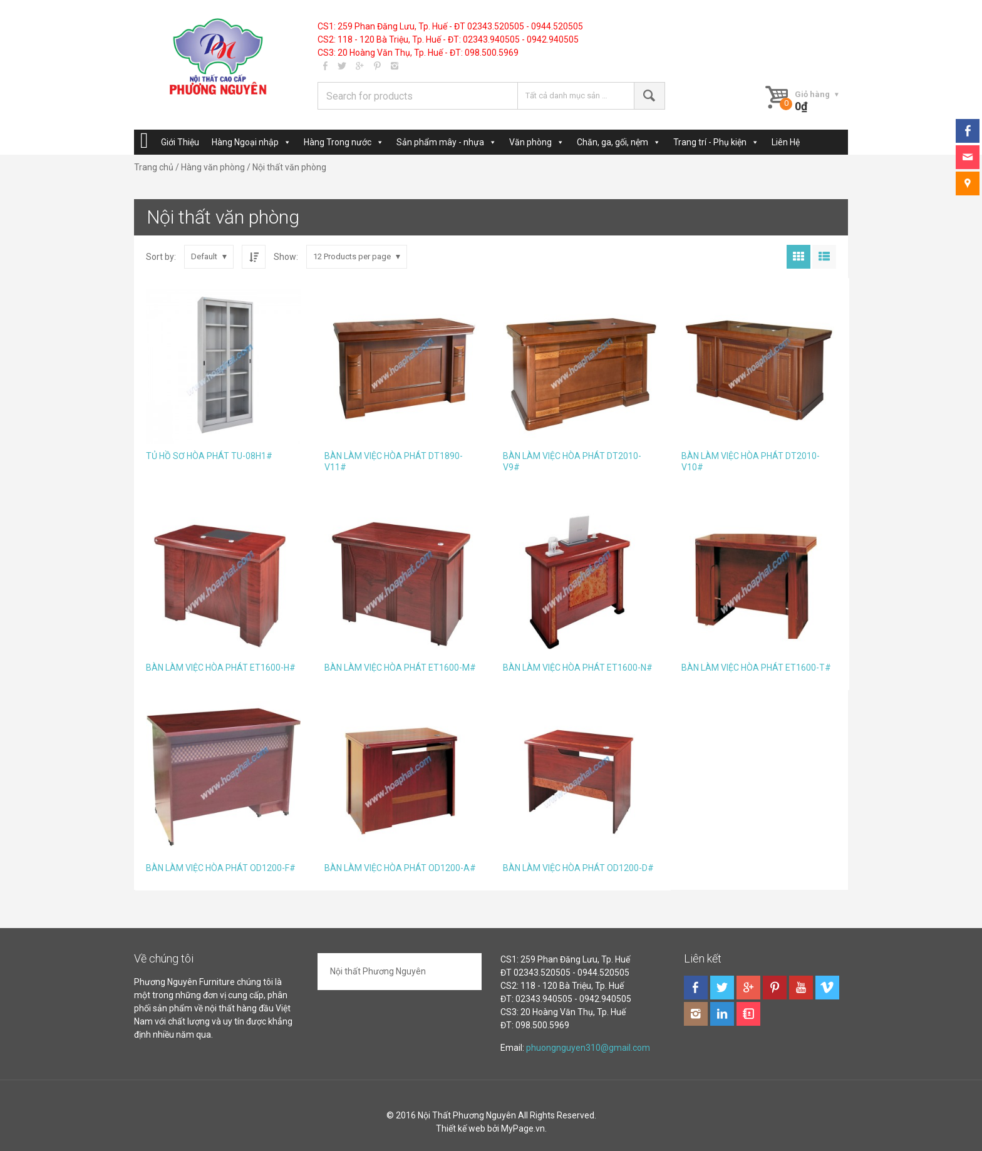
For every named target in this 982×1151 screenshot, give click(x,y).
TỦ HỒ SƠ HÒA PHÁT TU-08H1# (209, 456)
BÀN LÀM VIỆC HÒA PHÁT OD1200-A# (400, 868)
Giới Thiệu (180, 142)
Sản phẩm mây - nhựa (440, 142)
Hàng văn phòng (213, 167)
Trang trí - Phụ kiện (710, 142)
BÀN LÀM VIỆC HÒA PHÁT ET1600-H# (221, 668)
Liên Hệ (786, 142)
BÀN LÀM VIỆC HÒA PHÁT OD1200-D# (578, 868)
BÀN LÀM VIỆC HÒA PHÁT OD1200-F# (221, 868)
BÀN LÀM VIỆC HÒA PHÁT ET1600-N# (578, 668)
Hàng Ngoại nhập (245, 142)
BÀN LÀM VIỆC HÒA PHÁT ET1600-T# (756, 668)
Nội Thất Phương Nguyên (467, 1115)
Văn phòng (530, 142)
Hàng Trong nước (337, 142)
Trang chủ (153, 167)
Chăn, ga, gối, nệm (612, 142)
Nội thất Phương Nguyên (378, 971)
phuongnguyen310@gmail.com (588, 1048)
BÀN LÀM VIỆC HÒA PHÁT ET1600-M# (400, 668)
